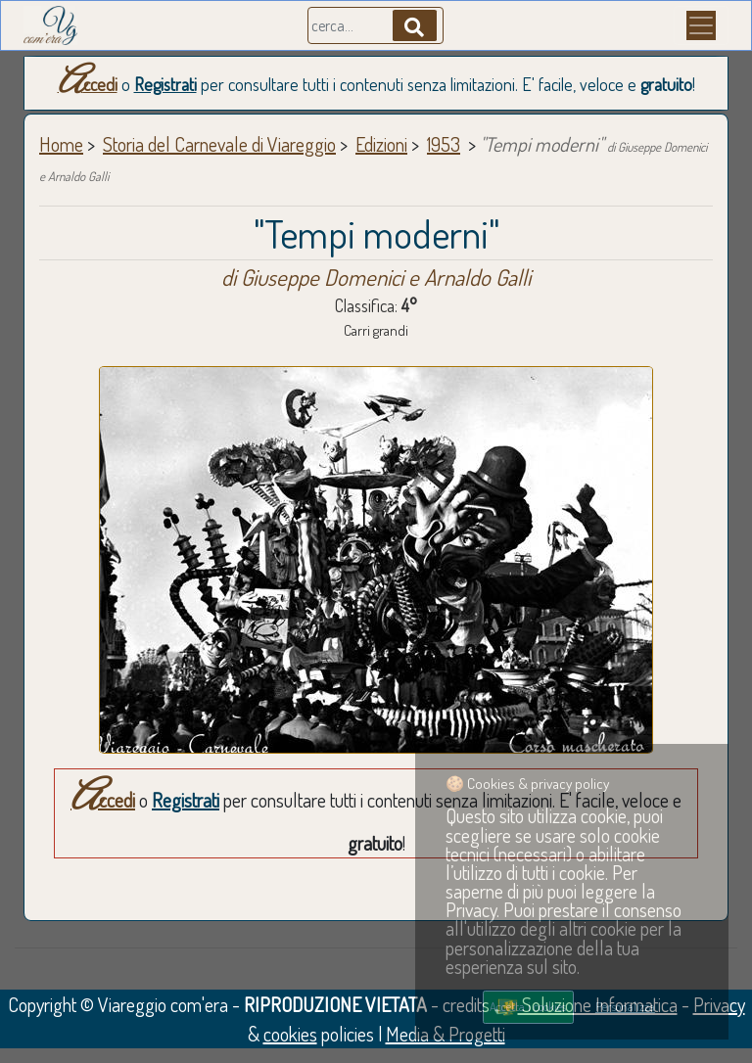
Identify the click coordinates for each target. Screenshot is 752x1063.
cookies (290, 1033)
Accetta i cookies (528, 1006)
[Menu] (701, 25)
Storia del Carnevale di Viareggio (219, 144)
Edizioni (381, 144)
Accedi (88, 84)
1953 (443, 144)
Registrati (165, 84)
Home (61, 144)
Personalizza (625, 1006)
